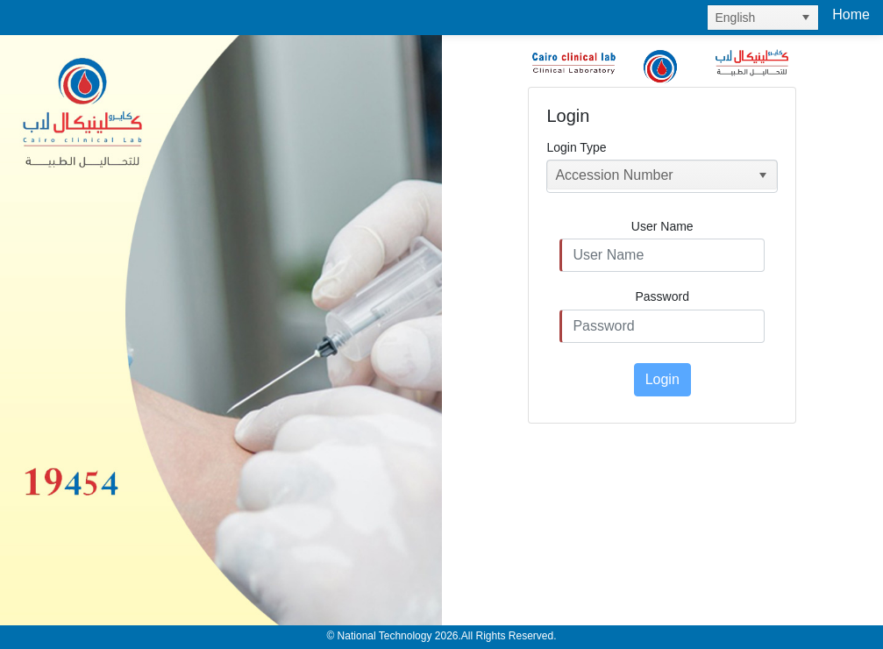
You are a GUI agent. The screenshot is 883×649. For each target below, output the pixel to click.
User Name (662, 226)
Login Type (576, 147)
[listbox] (763, 17)
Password (662, 296)
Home (851, 14)
